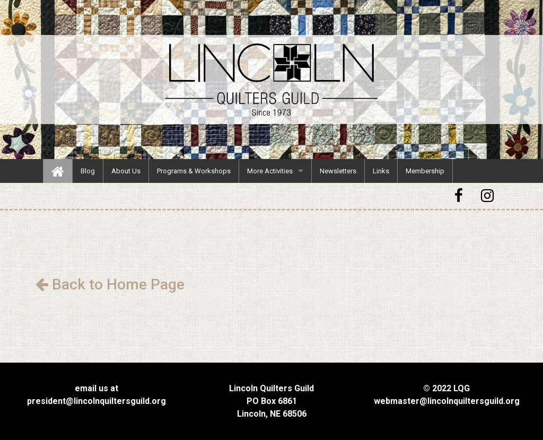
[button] (460, 196)
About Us (126, 171)
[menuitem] (57, 171)
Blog (88, 171)
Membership (425, 171)
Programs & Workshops (194, 171)
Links (381, 171)
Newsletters (338, 171)
